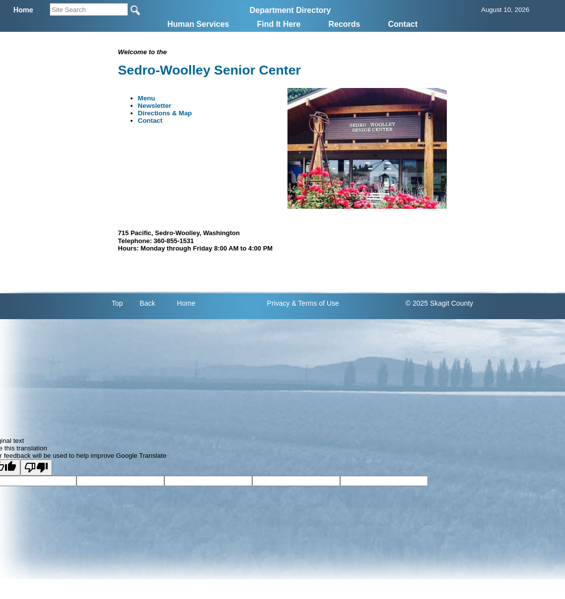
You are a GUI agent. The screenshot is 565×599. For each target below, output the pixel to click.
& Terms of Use (315, 303)
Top (117, 303)
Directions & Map (165, 113)
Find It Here (278, 24)
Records (344, 24)
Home (186, 303)
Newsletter (154, 105)
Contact (403, 24)
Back (147, 303)
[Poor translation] (36, 467)
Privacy (278, 303)
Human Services (198, 24)
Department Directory (290, 10)
